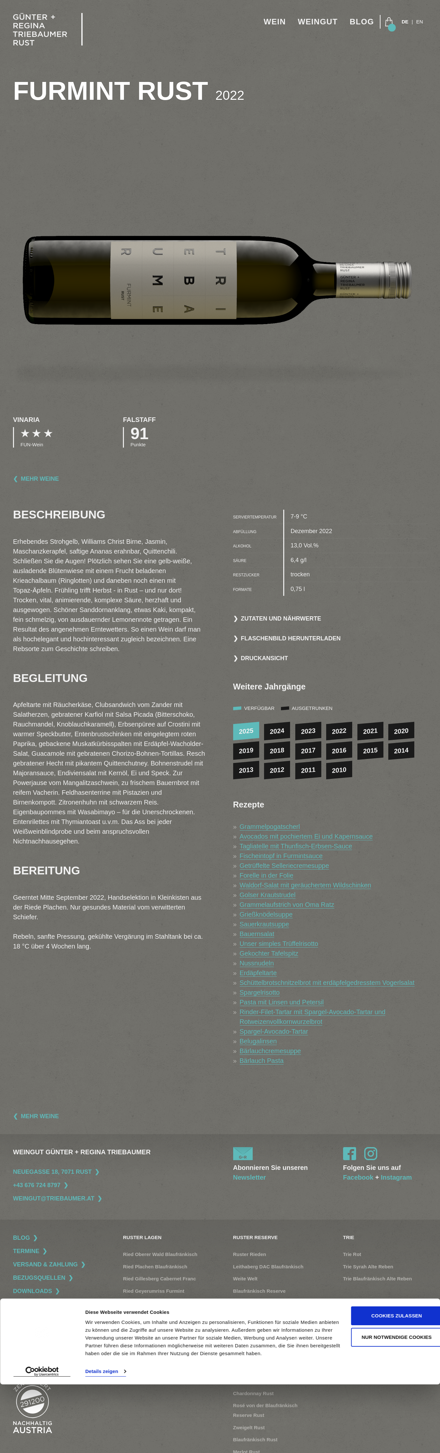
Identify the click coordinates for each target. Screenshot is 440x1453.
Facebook (358, 1177)
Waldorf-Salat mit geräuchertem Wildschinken (305, 885)
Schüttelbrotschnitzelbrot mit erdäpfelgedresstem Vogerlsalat (327, 982)
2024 (277, 731)
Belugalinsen (258, 1041)
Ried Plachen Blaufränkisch (155, 1266)
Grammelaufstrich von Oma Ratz (287, 904)
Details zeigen (101, 1440)
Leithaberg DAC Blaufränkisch (268, 1266)
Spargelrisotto (260, 992)
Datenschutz (26, 1314)
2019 (246, 750)
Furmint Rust (248, 1356)
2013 (246, 770)
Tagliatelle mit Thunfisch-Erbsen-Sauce (296, 846)
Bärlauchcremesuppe (270, 1050)
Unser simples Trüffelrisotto (279, 943)
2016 (339, 750)
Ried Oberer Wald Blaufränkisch (160, 1254)
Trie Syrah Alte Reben (368, 1266)
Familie (351, 1332)
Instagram (396, 1177)
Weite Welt (245, 1278)
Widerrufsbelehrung (34, 1355)
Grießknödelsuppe (266, 914)
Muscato (243, 1315)
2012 (277, 770)
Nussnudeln (257, 963)
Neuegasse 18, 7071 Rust (52, 1172)
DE (405, 22)
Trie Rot (352, 1254)
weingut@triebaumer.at (53, 1198)
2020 (401, 731)
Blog (361, 22)
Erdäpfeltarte (258, 972)
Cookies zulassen (385, 1377)
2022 (339, 731)
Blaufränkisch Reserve (259, 1291)
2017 (308, 750)
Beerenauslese (250, 1303)
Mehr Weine (40, 479)
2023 (308, 731)
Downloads (32, 1291)
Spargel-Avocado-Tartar (274, 1031)
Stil (347, 1320)
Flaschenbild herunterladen (291, 638)
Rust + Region (359, 1356)
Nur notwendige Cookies (386, 1398)
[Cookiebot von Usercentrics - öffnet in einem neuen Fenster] (42, 1440)
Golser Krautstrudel (268, 894)
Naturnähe (355, 1344)
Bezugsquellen (39, 1278)
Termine (26, 1251)
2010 (339, 770)
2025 (246, 731)
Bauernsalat (257, 933)
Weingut (316, 22)
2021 (370, 731)
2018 (277, 750)
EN (419, 22)
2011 (308, 770)
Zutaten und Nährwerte (281, 618)
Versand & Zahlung (45, 1264)
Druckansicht (264, 658)
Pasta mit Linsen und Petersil (282, 1002)
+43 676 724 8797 (36, 1185)
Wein (271, 22)
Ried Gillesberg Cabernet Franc (159, 1278)
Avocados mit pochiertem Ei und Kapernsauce (306, 836)
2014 (401, 750)
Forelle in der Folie (267, 875)
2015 (370, 750)
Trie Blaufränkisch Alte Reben (377, 1278)
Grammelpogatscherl (270, 826)
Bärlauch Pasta (262, 1060)
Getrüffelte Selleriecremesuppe (284, 865)
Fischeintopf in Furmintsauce (281, 855)
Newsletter (249, 1177)
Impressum (25, 1328)
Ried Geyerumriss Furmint (153, 1291)
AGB (18, 1341)
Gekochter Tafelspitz (269, 953)
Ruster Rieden (249, 1254)
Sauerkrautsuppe (264, 924)
